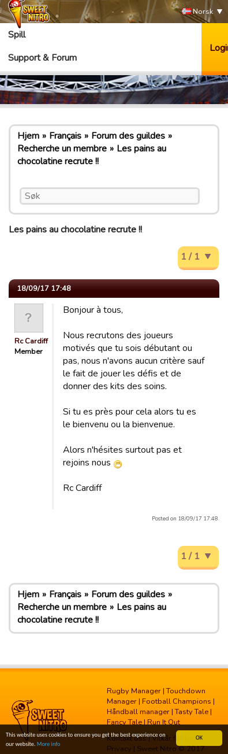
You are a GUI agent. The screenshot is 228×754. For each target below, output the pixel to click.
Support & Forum (42, 57)
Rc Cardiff (31, 341)
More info (49, 744)
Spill (16, 34)
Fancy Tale (124, 722)
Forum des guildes (128, 136)
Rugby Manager (134, 691)
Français (65, 136)
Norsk (197, 11)
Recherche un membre (62, 148)
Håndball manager (138, 712)
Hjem (28, 136)
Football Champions (176, 701)
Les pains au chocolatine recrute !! (91, 155)
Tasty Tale (191, 712)
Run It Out (163, 722)
